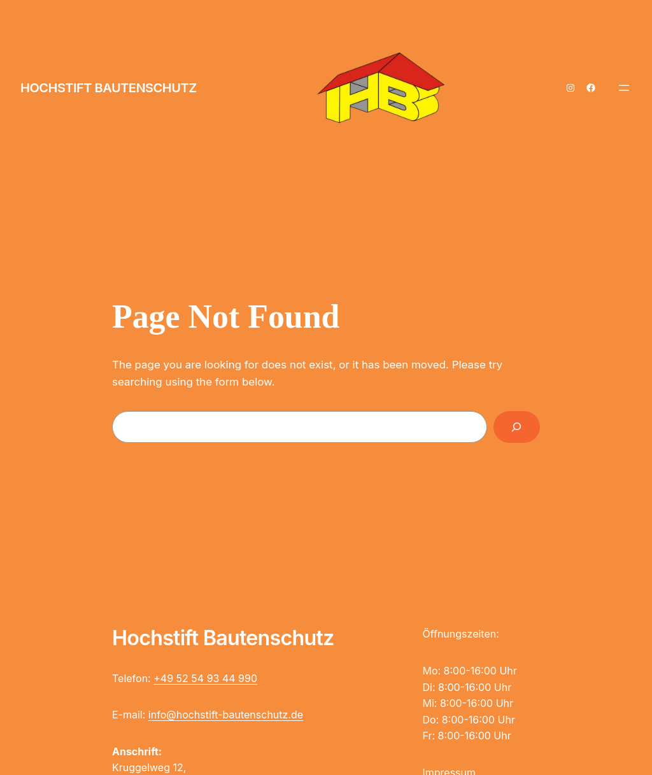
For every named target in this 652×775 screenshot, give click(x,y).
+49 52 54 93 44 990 (205, 678)
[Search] (516, 427)
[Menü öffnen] (624, 87)
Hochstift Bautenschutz (108, 87)
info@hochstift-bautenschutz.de (225, 714)
